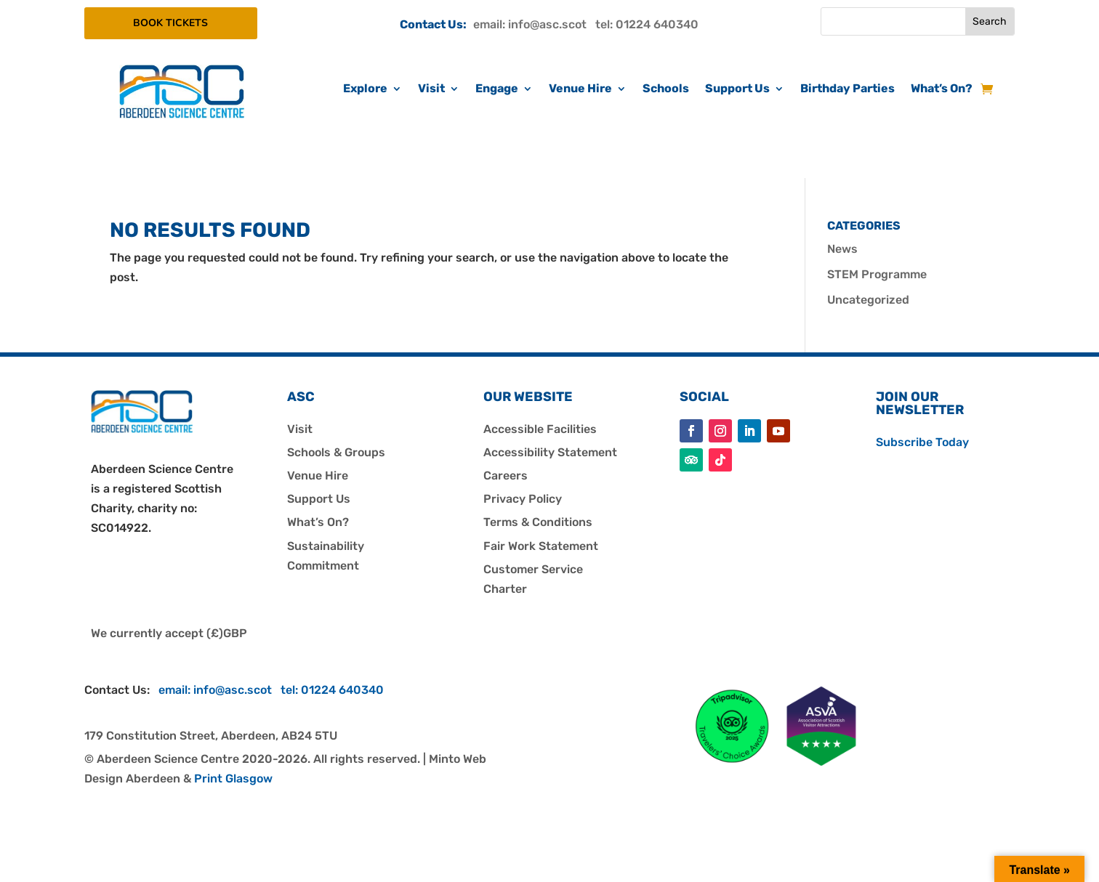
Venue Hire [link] (580, 89)
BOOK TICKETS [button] (181, 23)
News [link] (842, 249)
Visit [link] (431, 89)
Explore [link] (365, 89)
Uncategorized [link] (868, 300)
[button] (691, 430)
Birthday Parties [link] (847, 89)
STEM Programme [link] (877, 274)
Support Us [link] (737, 89)
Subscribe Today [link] (922, 442)
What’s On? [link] (942, 89)
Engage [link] (496, 89)
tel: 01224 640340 (647, 24)
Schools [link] (666, 89)
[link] (181, 114)
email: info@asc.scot (534, 24)
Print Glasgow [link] (233, 778)
